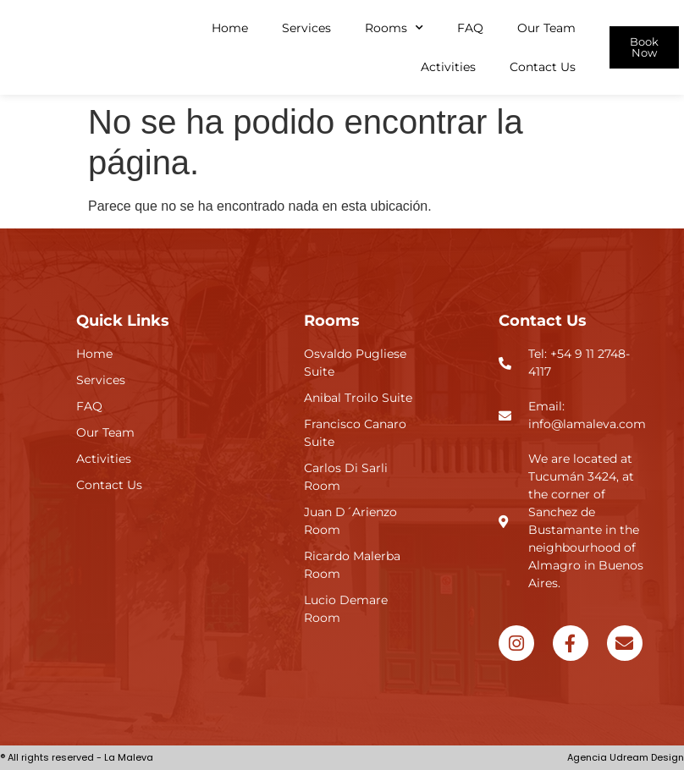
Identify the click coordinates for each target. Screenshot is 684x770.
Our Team (546, 28)
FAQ (470, 28)
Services (306, 28)
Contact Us (543, 66)
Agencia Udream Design (625, 757)
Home (230, 28)
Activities (448, 66)
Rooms (394, 28)
